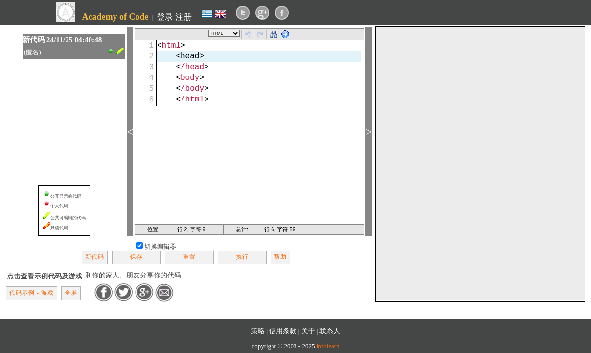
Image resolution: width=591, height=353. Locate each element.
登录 (165, 17)
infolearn (328, 346)
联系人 (329, 331)
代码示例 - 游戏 (31, 292)
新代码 (94, 256)
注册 (183, 17)
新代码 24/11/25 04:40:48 (62, 39)
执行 (242, 256)
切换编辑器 (160, 246)
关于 (308, 331)
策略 (258, 331)
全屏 (71, 292)
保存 (136, 256)
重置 (189, 256)
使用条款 (282, 331)
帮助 (280, 256)
